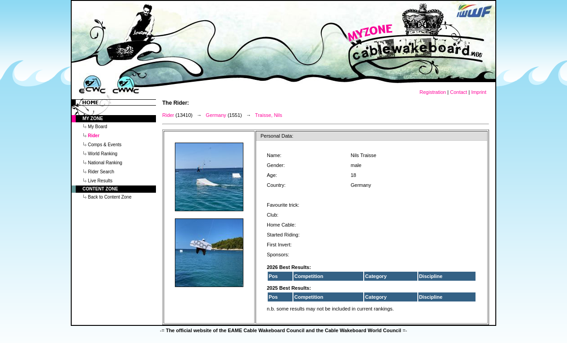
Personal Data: (277, 136)
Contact (458, 92)
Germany (216, 115)
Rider (168, 115)
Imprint (478, 92)
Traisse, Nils (268, 115)
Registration (433, 92)
